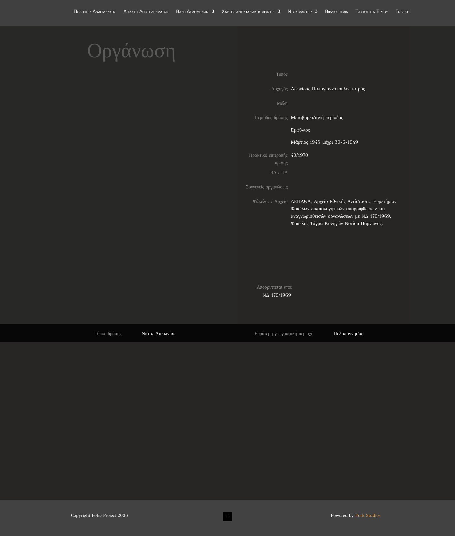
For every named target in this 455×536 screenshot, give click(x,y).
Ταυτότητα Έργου (371, 12)
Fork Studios (367, 515)
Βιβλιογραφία (336, 12)
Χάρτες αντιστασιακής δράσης (248, 12)
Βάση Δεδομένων (192, 12)
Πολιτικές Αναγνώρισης (95, 12)
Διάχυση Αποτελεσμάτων (146, 12)
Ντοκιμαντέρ (300, 12)
